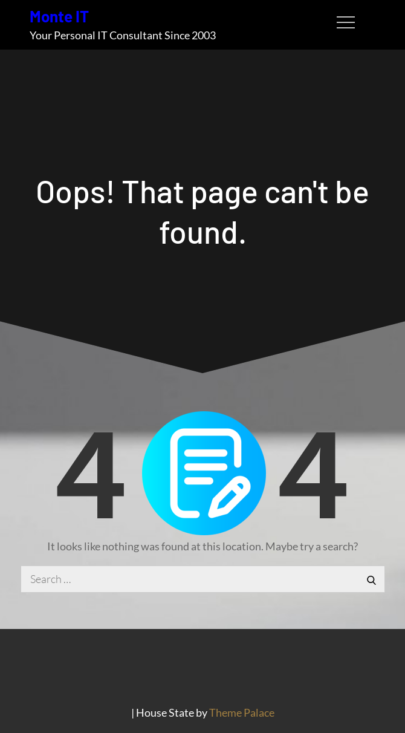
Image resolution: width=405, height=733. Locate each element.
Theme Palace (241, 712)
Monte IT (59, 16)
